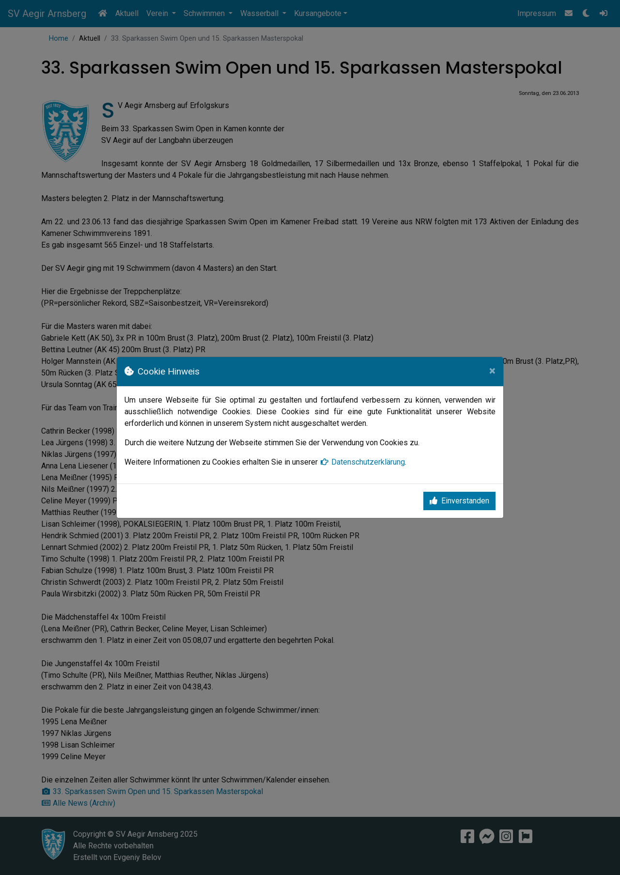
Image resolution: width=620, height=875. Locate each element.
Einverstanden (459, 500)
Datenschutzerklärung (362, 462)
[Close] (492, 370)
